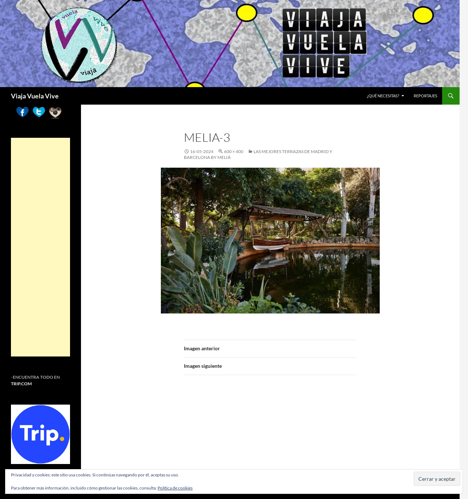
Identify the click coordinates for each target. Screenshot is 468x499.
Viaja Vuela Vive (35, 96)
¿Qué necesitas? (383, 95)
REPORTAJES (425, 95)
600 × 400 (233, 151)
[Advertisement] (40, 247)
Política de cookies (175, 488)
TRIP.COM (21, 383)
